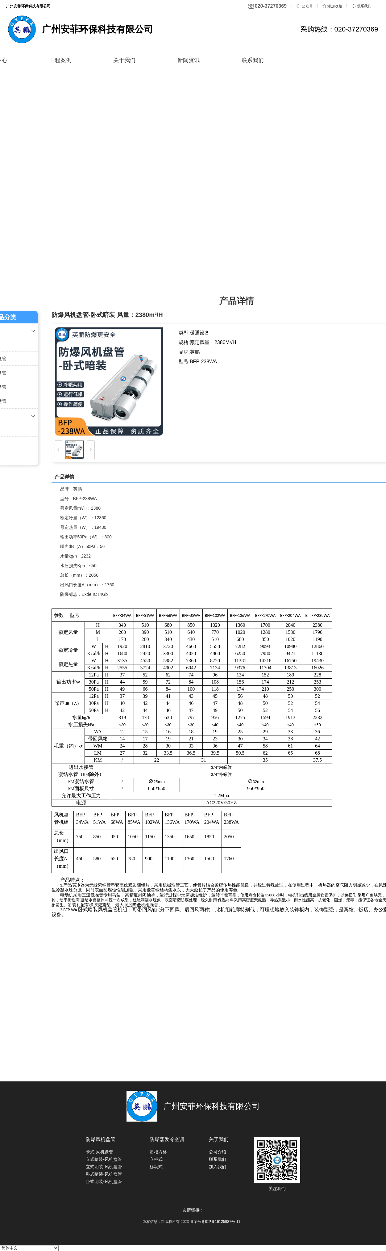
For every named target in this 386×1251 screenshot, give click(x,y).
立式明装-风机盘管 (104, 1166)
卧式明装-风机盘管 (104, 1181)
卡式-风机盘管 (99, 1151)
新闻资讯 (191, 60)
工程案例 (59, 60)
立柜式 (156, 1159)
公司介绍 (217, 1151)
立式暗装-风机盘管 (104, 1159)
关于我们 (125, 60)
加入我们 (217, 1166)
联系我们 (258, 60)
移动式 (156, 1166)
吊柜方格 (158, 1151)
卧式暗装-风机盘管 (104, 1174)
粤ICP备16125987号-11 (220, 1221)
